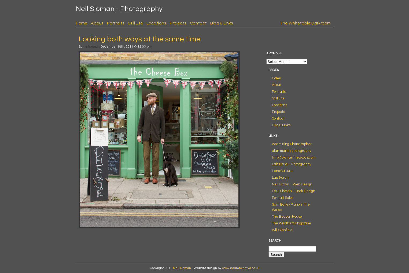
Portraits (115, 23)
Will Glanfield (282, 230)
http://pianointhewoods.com (293, 157)
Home (81, 23)
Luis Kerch (280, 177)
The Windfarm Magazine (291, 223)
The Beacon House (287, 216)
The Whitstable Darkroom (305, 23)
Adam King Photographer (292, 144)
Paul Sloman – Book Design (293, 191)
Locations (156, 23)
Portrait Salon (283, 198)
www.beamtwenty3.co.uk (240, 268)
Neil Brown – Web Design (292, 184)
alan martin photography (291, 151)
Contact (198, 23)
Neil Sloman (182, 268)
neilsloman (91, 46)
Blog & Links (221, 23)
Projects (178, 23)
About (97, 23)
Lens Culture (282, 171)
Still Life (135, 23)
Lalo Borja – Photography (291, 164)
